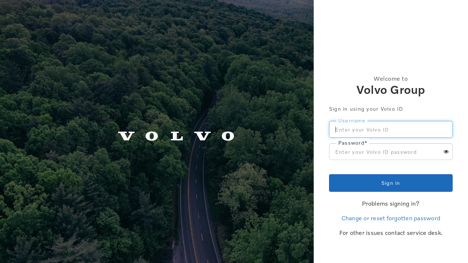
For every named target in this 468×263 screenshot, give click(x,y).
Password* (352, 143)
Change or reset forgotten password (391, 218)
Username (352, 120)
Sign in (390, 183)
